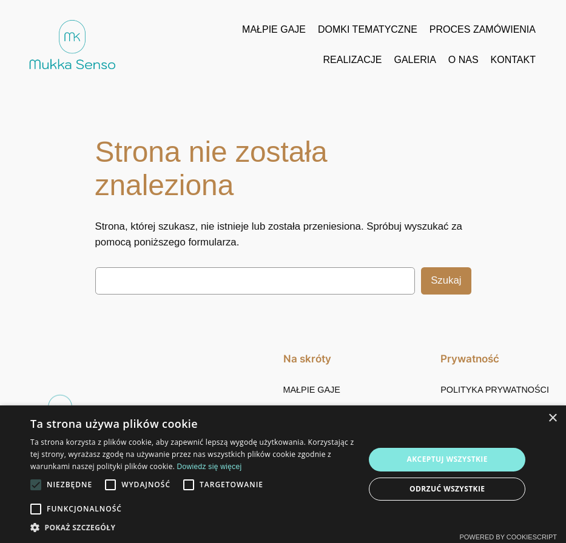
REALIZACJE (352, 60)
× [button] (552, 418)
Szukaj (446, 280)
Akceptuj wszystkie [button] (447, 459)
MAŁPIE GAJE (274, 29)
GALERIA (415, 60)
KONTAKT (513, 60)
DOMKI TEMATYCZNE (367, 29)
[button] (192, 527)
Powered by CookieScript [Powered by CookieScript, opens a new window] (508, 537)
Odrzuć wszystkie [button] (447, 489)
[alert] (283, 474)
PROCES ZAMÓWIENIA (483, 29)
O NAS (463, 60)
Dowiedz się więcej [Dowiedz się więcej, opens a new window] (209, 466)
